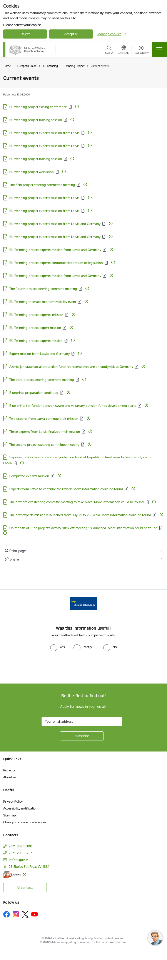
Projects (9, 770)
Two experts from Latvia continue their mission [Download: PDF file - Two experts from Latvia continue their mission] (43, 419)
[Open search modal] (109, 50)
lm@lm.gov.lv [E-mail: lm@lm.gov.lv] (18, 860)
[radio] (57, 647)
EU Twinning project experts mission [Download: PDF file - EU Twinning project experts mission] (36, 341)
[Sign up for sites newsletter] (82, 735)
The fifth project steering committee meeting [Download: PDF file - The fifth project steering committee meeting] (42, 185)
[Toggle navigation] (159, 49)
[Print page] (83, 551)
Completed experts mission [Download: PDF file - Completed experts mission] (29, 476)
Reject (25, 34)
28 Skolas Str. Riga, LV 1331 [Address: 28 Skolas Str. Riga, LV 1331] (29, 867)
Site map (9, 815)
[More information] (77, 106)
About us (10, 777)
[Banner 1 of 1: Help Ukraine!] (83, 603)
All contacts (25, 888)
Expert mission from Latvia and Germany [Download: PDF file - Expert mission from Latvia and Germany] (39, 354)
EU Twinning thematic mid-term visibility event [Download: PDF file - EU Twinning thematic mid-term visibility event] (42, 302)
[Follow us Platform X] (25, 914)
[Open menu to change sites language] (124, 50)
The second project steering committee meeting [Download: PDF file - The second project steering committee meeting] (44, 445)
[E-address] (12, 874)
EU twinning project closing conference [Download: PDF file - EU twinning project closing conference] (38, 107)
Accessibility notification (20, 808)
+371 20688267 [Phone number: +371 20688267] (20, 853)
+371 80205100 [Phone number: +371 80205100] (20, 846)
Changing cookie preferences (25, 822)
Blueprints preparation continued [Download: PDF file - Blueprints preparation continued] (33, 393)
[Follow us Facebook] (6, 914)
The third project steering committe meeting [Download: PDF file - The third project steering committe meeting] (41, 380)
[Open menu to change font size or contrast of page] (141, 50)
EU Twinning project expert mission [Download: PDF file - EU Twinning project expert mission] (35, 328)
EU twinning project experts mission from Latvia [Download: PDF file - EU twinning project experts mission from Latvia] (44, 133)
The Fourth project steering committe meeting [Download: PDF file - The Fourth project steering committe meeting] (43, 289)
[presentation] (36, 667)
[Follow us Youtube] (34, 914)
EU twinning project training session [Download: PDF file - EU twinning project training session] (35, 120)
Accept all (71, 34)
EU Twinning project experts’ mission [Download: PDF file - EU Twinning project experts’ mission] (36, 315)
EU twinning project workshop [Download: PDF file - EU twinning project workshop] (31, 172)
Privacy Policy (13, 801)
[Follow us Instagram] (16, 914)
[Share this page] (83, 559)
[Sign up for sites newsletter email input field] (82, 721)
